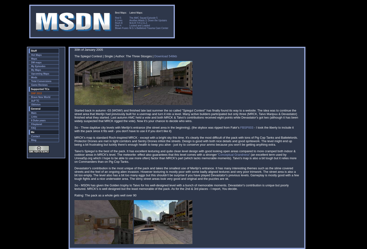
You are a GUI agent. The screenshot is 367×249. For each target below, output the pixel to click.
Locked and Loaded (139, 25)
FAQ (33, 128)
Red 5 (118, 18)
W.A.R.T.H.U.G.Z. (138, 23)
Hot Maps (36, 55)
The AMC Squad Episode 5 (143, 18)
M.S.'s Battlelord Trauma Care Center (148, 28)
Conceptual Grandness (233, 154)
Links (34, 116)
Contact (35, 136)
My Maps (36, 70)
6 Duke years (38, 120)
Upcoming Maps (40, 73)
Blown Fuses (121, 28)
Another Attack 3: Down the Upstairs (148, 20)
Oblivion (35, 104)
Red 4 (118, 25)
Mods (34, 77)
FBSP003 (246, 127)
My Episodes (38, 66)
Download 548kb (165, 56)
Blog (33, 140)
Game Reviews (39, 85)
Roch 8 (118, 23)
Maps (34, 59)
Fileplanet (36, 124)
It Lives (118, 20)
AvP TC (35, 101)
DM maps (36, 62)
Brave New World (40, 97)
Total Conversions (41, 81)
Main (34, 113)
